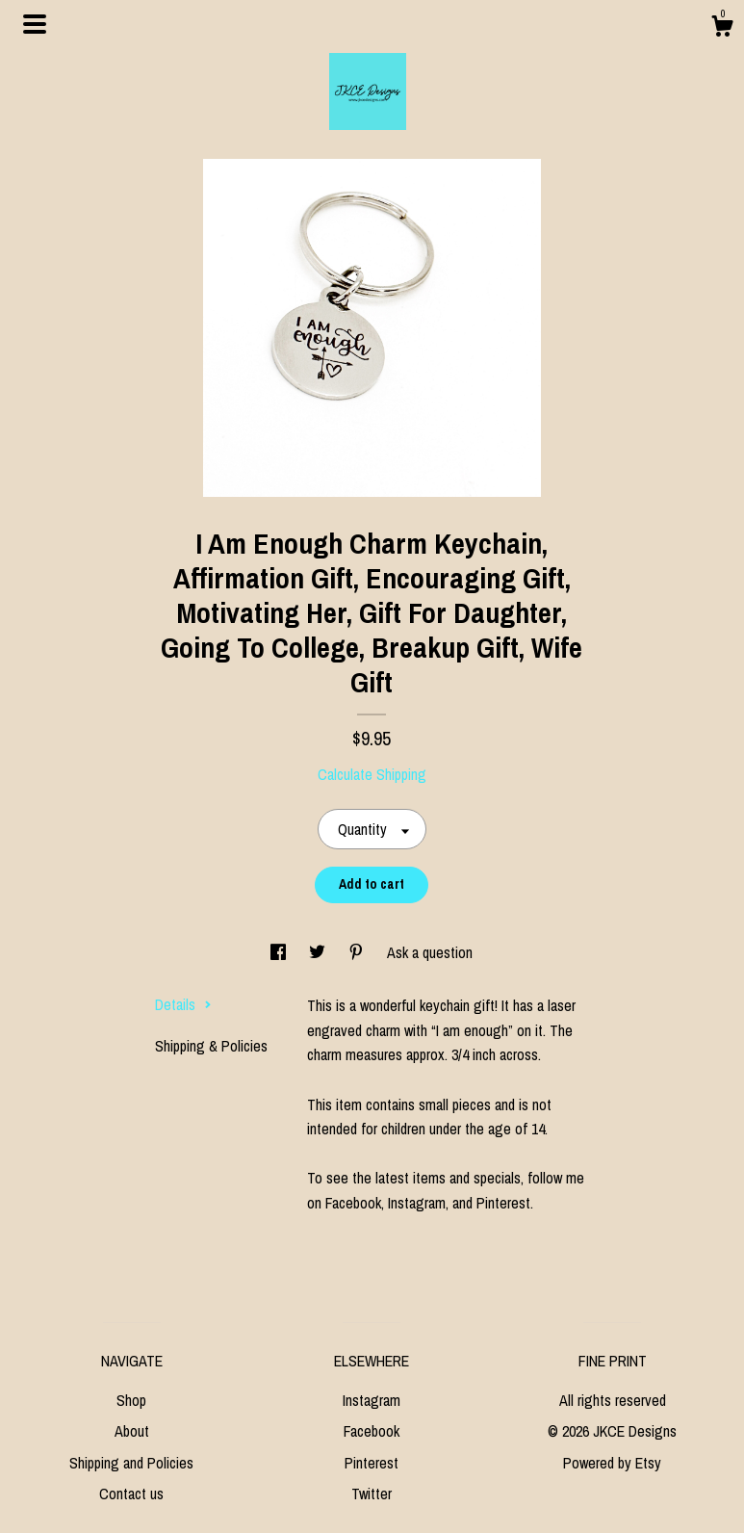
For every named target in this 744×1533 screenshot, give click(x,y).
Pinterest (371, 1462)
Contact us (131, 1493)
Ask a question (430, 952)
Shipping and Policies (131, 1462)
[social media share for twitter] (319, 952)
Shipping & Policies (211, 1045)
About (132, 1431)
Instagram (371, 1400)
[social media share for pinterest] (358, 952)
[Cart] (721, 28)
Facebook (371, 1431)
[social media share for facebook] (280, 952)
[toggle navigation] (34, 24)
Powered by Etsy (612, 1462)
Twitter (371, 1493)
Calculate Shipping (372, 774)
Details (183, 1004)
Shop (131, 1400)
